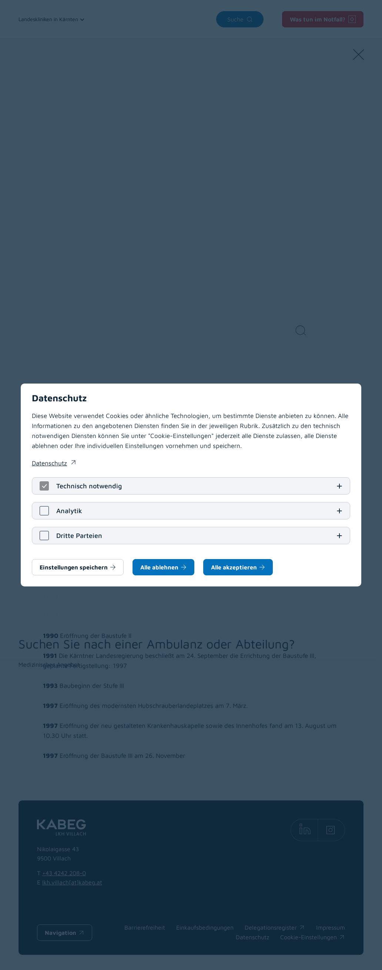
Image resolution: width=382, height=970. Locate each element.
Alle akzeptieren (234, 567)
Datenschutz (49, 463)
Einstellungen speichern (74, 567)
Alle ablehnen (159, 567)
